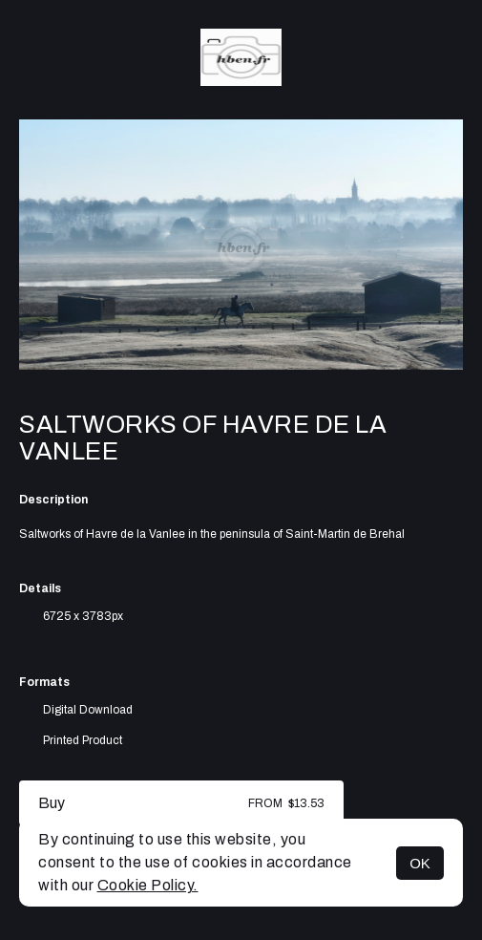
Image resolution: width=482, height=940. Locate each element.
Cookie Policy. (148, 885)
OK (419, 863)
